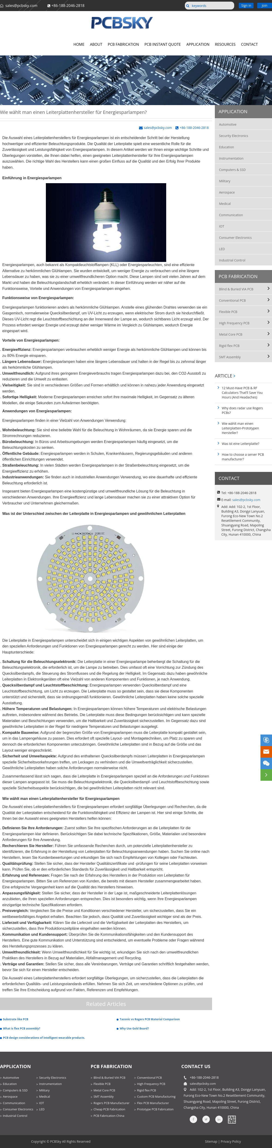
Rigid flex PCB (229, 345)
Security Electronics (233, 136)
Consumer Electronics (235, 237)
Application (233, 111)
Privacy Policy (231, 1141)
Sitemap (211, 1141)
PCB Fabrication (238, 276)
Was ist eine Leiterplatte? (240, 443)
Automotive (228, 124)
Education (226, 147)
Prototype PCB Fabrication (155, 1109)
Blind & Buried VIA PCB (236, 289)
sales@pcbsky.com (20, 5)
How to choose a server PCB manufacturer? (243, 456)
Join (264, 5)
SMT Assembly (230, 357)
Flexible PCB (228, 312)
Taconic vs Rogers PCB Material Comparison (150, 1019)
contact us (195, 1066)
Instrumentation (231, 158)
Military (224, 181)
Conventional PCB (232, 300)
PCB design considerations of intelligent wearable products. (44, 1038)
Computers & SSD (232, 169)
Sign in (246, 5)
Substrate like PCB (15, 1019)
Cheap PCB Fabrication (109, 1109)
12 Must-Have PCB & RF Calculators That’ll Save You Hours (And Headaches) (242, 392)
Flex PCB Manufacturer (153, 1103)
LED (222, 249)
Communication (231, 215)
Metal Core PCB (230, 334)
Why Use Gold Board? (134, 1028)
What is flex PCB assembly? (21, 1028)
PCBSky (55, 1141)
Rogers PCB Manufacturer (112, 1103)
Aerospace (227, 192)
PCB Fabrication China (109, 1116)
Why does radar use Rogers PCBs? (242, 410)
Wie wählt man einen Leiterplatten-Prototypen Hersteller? (240, 428)
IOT (221, 226)
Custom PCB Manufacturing (156, 1096)
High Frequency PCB (234, 323)
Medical (225, 203)
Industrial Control (232, 260)
